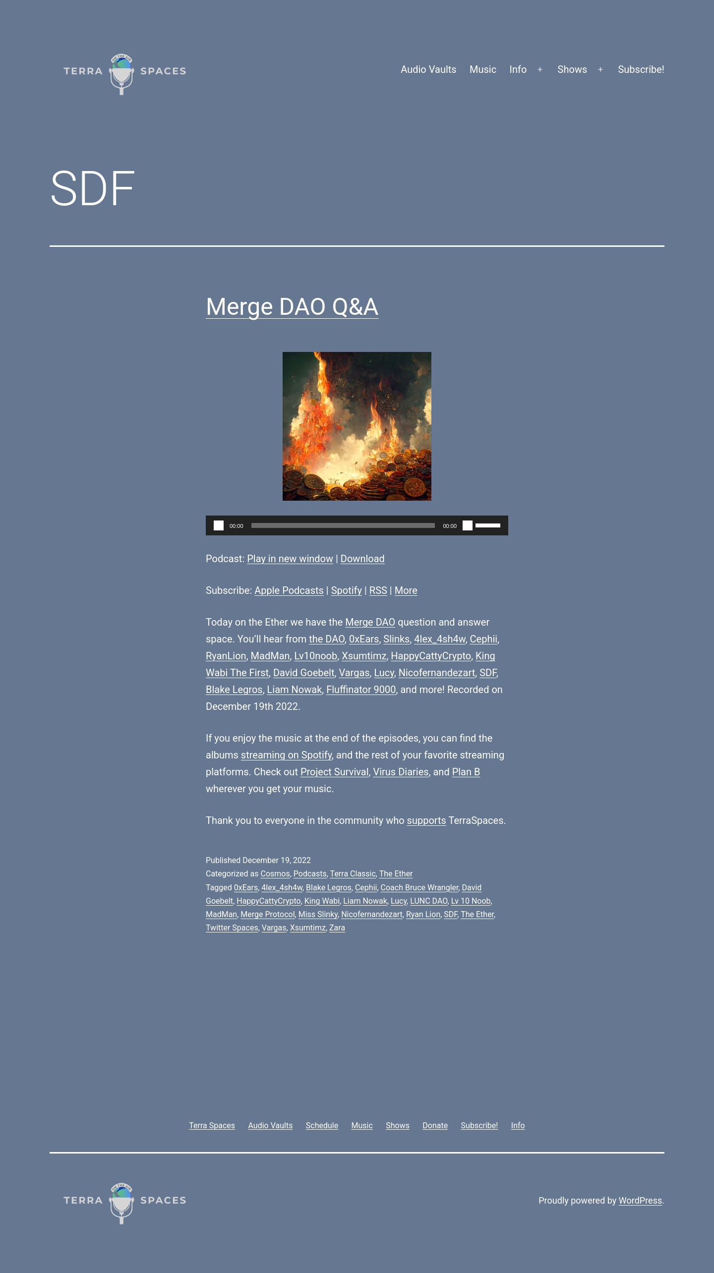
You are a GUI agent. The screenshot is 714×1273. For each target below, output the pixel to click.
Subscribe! (641, 69)
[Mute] (468, 525)
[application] (357, 525)
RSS (378, 590)
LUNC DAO (428, 901)
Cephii (484, 639)
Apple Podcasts (289, 590)
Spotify (346, 590)
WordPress (640, 1200)
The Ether (396, 873)
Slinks (396, 639)
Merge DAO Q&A (292, 306)
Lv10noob (315, 656)
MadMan (270, 656)
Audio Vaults (428, 69)
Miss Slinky (318, 914)
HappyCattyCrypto (431, 656)
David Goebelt (304, 673)
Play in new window (290, 559)
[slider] (343, 525)
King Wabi (322, 901)
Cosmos (275, 873)
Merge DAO (370, 622)
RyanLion (226, 656)
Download (363, 559)
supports (426, 820)
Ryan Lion (423, 914)
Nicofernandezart (437, 673)
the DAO (327, 639)
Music (483, 69)
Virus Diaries (400, 772)
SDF (487, 673)
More (406, 590)
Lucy (384, 673)
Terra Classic (353, 873)
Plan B (466, 772)
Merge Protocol (267, 914)
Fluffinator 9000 (361, 689)
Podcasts (310, 873)
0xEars (364, 639)
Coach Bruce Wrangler (420, 887)
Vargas (354, 673)
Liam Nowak (294, 689)
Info (518, 69)
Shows (573, 69)
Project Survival (334, 772)
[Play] (219, 525)
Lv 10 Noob (471, 901)
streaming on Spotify (286, 755)
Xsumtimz (364, 656)
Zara (337, 927)
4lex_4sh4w (439, 639)
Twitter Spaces (232, 927)
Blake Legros (234, 689)
